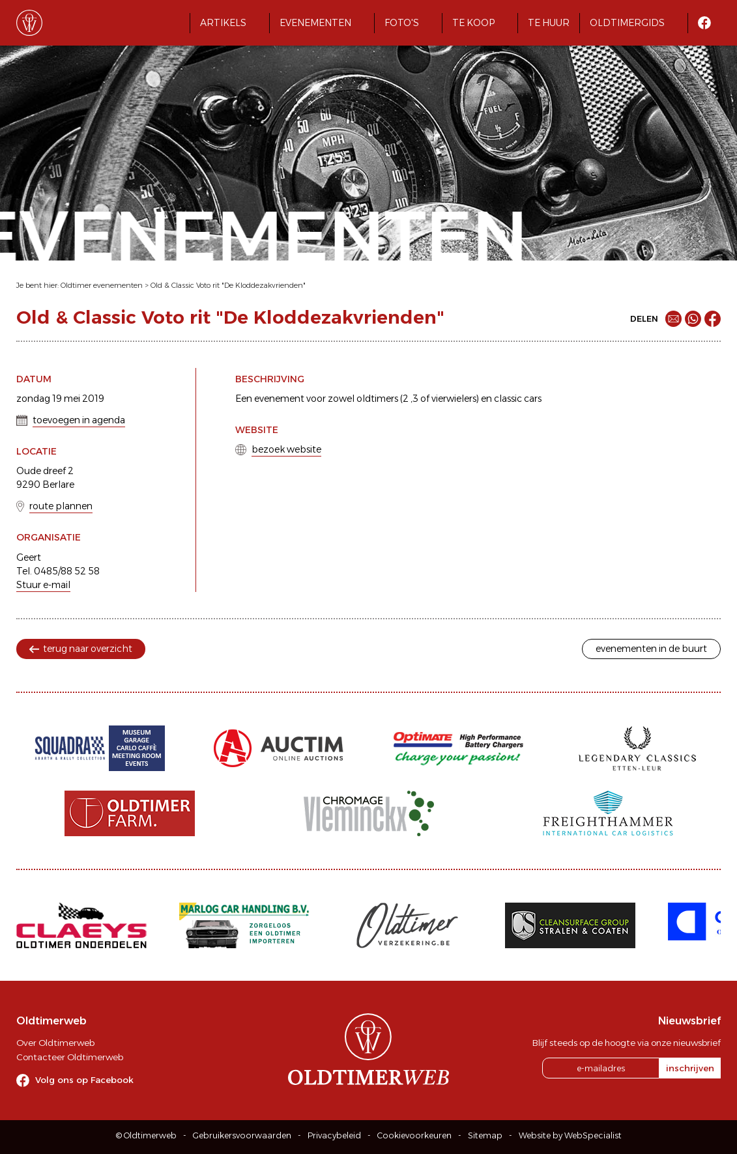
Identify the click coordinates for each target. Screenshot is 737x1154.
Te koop (473, 23)
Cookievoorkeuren (414, 1135)
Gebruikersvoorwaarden (242, 1135)
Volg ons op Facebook (84, 1080)
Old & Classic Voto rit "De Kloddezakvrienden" (228, 285)
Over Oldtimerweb (55, 1042)
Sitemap (485, 1135)
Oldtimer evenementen (102, 285)
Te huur (549, 23)
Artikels (223, 23)
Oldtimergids (627, 23)
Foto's (401, 23)
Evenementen (315, 23)
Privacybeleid (334, 1135)
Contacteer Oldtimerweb (69, 1057)
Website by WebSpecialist (570, 1135)
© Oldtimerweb (146, 1135)
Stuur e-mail (43, 585)
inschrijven (690, 1068)
